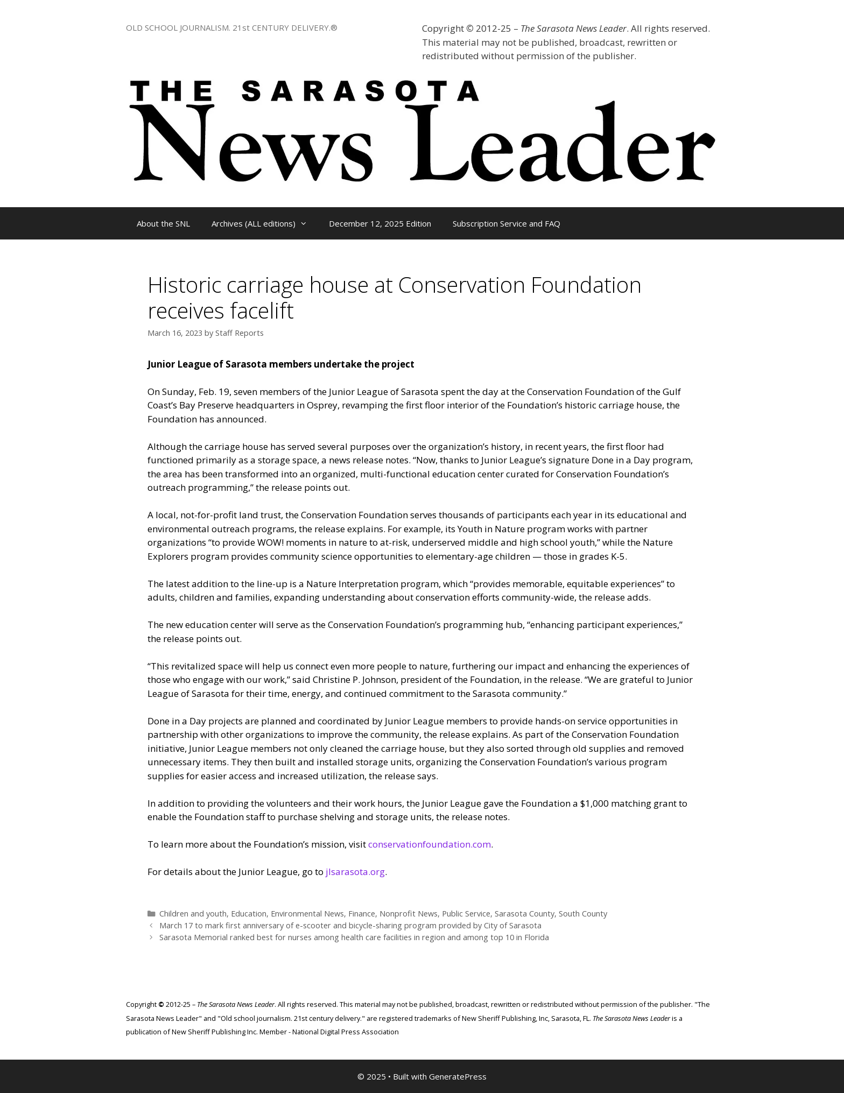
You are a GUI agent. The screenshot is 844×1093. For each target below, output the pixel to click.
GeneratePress (458, 1076)
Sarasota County (524, 913)
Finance (361, 913)
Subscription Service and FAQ (506, 223)
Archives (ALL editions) (265, 223)
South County (583, 913)
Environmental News (307, 913)
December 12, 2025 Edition (380, 223)
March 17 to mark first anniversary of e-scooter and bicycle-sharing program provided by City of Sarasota (350, 925)
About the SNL (163, 223)
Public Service (466, 913)
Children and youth (193, 913)
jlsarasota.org (355, 871)
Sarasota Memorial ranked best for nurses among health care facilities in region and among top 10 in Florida (354, 937)
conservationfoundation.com (429, 844)
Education (248, 913)
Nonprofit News (408, 913)
